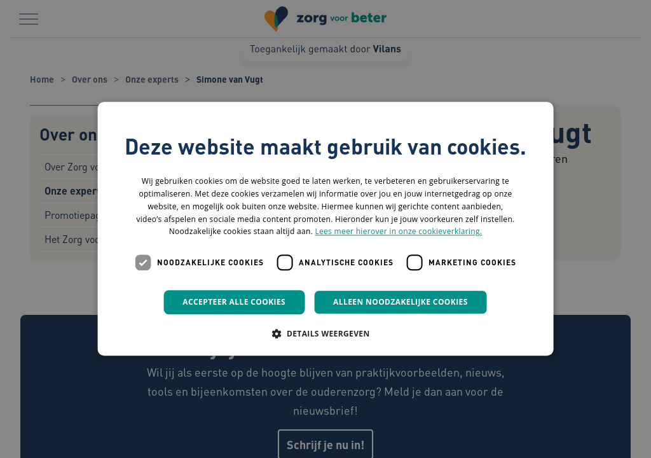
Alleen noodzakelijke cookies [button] (400, 301)
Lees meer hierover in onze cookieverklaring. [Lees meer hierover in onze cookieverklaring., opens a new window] (398, 231)
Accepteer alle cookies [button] (233, 301)
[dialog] (325, 229)
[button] (325, 334)
